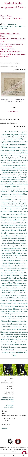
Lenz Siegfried (22, 220)
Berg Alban (12, 250)
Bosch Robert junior (18, 347)
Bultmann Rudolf (14, 144)
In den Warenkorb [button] (13, 111)
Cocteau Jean (24, 309)
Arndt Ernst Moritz (19, 316)
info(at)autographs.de (7, 397)
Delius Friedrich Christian (16, 278)
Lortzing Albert (24, 268)
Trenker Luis (23, 285)
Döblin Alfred (20, 217)
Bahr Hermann (17, 288)
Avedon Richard (9, 153)
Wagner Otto (4, 311)
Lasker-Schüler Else (19, 306)
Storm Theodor (14, 167)
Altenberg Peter (8, 150)
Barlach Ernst (16, 314)
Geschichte (6, 46)
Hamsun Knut (6, 181)
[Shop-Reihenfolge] (9, 63)
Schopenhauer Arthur (13, 324)
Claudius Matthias (13, 235)
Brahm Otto (7, 265)
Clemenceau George (6, 342)
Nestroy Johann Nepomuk (13, 285)
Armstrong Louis (22, 255)
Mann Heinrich (17, 194)
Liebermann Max (16, 162)
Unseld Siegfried (22, 298)
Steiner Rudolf (9, 225)
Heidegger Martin (21, 156)
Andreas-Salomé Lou (9, 243)
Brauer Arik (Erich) (18, 270)
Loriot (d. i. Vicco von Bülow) (18, 158)
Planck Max (6, 144)
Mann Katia (14, 352)
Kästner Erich (11, 223)
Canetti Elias (4, 223)
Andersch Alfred (6, 230)
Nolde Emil (3, 184)
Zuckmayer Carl (8, 248)
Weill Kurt (9, 293)
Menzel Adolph (20, 240)
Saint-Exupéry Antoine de (19, 227)
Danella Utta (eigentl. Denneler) (12, 332)
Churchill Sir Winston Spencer (19, 181)
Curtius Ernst (12, 189)
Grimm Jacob (19, 197)
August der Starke (8, 172)
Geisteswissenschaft (11, 43)
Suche (14, 455)
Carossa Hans (10, 349)
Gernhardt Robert (15, 327)
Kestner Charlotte (21, 243)
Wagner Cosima (22, 170)
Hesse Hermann (13, 141)
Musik (15, 33)
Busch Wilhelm (11, 156)
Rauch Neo (9, 329)
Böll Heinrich (19, 211)
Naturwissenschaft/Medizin (13, 40)
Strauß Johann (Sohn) (10, 134)
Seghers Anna (13, 260)
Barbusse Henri (23, 200)
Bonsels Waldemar (19, 225)
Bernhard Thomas (10, 199)
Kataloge (6, 18)
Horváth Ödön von (14, 268)
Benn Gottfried (23, 280)
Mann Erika (23, 135)
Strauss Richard (8, 263)
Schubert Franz (5, 160)
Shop (4, 24)
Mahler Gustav (9, 306)
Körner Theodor (10, 165)
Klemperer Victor (4, 268)
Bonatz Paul (5, 283)
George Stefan (16, 290)
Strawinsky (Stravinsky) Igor (12, 238)
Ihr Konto (4, 455)
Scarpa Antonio (21, 179)
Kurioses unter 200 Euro (13, 55)
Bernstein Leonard (20, 177)
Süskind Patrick (22, 266)
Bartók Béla (6, 257)
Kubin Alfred (17, 253)
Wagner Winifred (11, 186)
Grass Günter (23, 258)
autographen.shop (8, 407)
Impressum (4, 428)
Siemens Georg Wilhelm (11, 255)
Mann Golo (20, 222)
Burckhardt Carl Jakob (15, 311)
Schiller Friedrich (10, 197)
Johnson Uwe (8, 253)
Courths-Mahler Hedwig (7, 246)
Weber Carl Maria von (12, 214)
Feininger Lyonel (16, 342)
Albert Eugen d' (5, 137)
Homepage (17, 18)
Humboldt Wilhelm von (10, 298)
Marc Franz (16, 204)
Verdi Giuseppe (19, 233)
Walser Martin (23, 168)
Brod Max (18, 245)
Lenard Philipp (6, 158)
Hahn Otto (19, 250)
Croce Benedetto (9, 334)
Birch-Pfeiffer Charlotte (13, 132)
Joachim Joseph (11, 184)
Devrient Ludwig (11, 336)
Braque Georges (17, 295)
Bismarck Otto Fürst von (13, 139)
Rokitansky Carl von (17, 275)
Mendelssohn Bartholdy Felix (8, 175)
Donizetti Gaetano (8, 321)
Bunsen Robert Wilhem (19, 263)
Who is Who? (6, 16)
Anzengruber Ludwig (21, 350)
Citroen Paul (14, 219)
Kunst (3, 36)
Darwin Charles (23, 261)
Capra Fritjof (8, 194)
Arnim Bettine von (6, 352)
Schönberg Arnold (20, 189)
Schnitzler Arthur (8, 272)
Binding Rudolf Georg (17, 160)
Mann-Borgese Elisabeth (15, 147)
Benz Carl (9, 227)
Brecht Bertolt (17, 334)
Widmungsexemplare (11, 51)
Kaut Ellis (12, 283)
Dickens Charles (15, 258)
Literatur (5, 33)
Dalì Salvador (7, 303)
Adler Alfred (17, 329)
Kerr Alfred (4, 261)
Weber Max (20, 137)
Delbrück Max (13, 137)
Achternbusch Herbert (17, 344)
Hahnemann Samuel (7, 202)
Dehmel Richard (14, 309)
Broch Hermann (6, 287)
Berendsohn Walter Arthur (10, 280)
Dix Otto (15, 266)
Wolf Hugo (8, 314)
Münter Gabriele (10, 206)
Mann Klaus (9, 316)
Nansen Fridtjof (17, 153)
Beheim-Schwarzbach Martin (16, 319)
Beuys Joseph (8, 290)
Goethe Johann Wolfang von (9, 179)
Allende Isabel (11, 217)
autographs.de (9, 405)
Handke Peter (11, 233)
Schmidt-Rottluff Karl (9, 191)
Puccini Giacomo (21, 172)
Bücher (4, 54)
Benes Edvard (19, 321)
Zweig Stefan (15, 300)
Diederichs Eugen (7, 347)
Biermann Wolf (23, 142)
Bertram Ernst (18, 150)
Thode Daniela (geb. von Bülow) (9, 170)
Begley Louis (24, 132)
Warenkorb (22, 455)
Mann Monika (6, 300)
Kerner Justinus (8, 270)
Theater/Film (7, 49)
